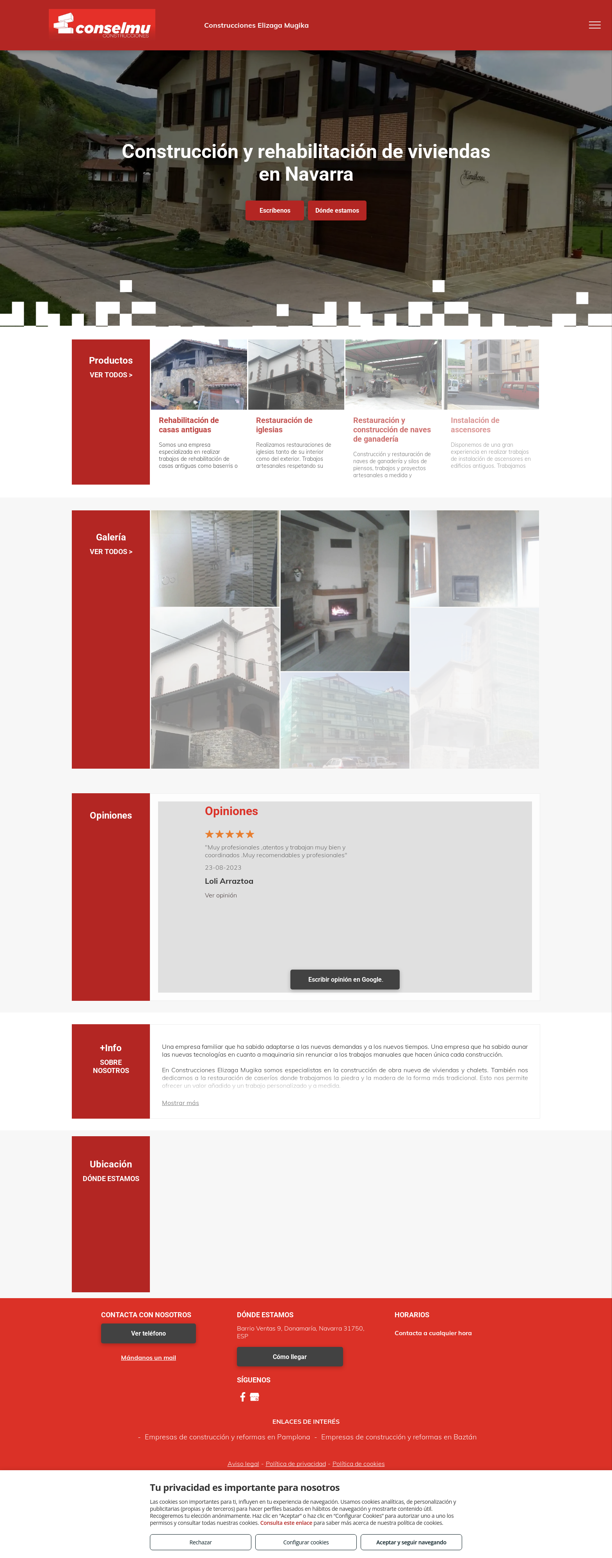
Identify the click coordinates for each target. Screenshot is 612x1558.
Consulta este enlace (286, 1522)
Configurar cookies (306, 1542)
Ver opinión (221, 895)
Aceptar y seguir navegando (411, 1542)
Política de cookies (359, 1463)
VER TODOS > (111, 375)
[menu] (595, 25)
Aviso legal (243, 1463)
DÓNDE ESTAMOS (111, 1178)
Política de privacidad (296, 1463)
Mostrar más (180, 1103)
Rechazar (200, 1542)
